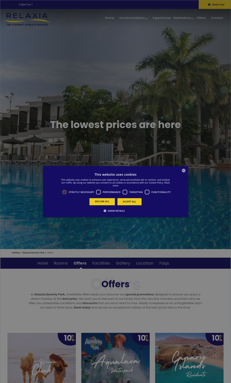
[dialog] (115, 191)
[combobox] (183, 170)
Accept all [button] (129, 201)
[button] (115, 210)
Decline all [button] (102, 201)
